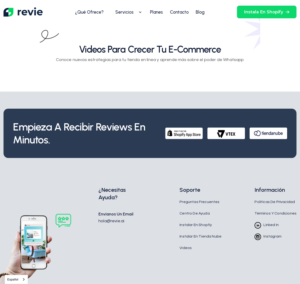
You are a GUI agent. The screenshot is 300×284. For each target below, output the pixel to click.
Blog (200, 12)
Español (12, 279)
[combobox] (16, 279)
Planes (156, 12)
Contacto (179, 12)
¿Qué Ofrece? (89, 12)
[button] (126, 12)
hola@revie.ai (111, 221)
